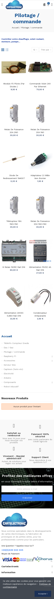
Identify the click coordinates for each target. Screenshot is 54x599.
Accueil (6, 336)
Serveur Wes (10, 365)
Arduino (7, 378)
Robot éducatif (11, 386)
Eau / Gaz (8, 347)
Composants (10, 382)
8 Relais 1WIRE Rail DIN (14, 267)
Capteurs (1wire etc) (13, 369)
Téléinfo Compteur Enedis (16, 343)
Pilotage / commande (14, 352)
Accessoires (9, 360)
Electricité (9, 373)
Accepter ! (43, 594)
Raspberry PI (10, 356)
